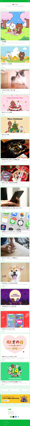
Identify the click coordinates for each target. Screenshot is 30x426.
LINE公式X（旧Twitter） (11, 411)
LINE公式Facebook (10, 412)
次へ (20, 390)
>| (28, 390)
